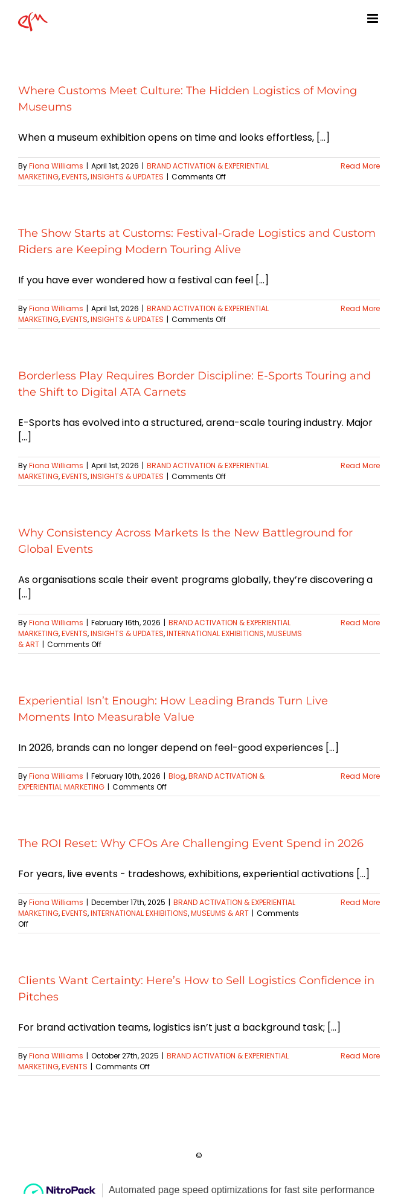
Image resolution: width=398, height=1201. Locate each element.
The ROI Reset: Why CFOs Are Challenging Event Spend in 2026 (191, 843)
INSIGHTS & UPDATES (127, 177)
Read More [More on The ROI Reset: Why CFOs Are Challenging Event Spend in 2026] (360, 902)
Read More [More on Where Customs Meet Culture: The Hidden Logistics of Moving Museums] (360, 166)
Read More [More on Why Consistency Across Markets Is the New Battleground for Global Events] (360, 622)
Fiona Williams (56, 166)
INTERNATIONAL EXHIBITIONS (215, 633)
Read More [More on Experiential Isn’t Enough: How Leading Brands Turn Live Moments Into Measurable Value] (360, 776)
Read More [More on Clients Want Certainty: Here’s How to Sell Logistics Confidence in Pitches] (360, 1056)
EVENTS (75, 177)
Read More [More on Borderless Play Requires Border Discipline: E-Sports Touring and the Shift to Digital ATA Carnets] (360, 465)
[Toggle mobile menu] (373, 18)
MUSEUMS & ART (220, 913)
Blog (177, 776)
